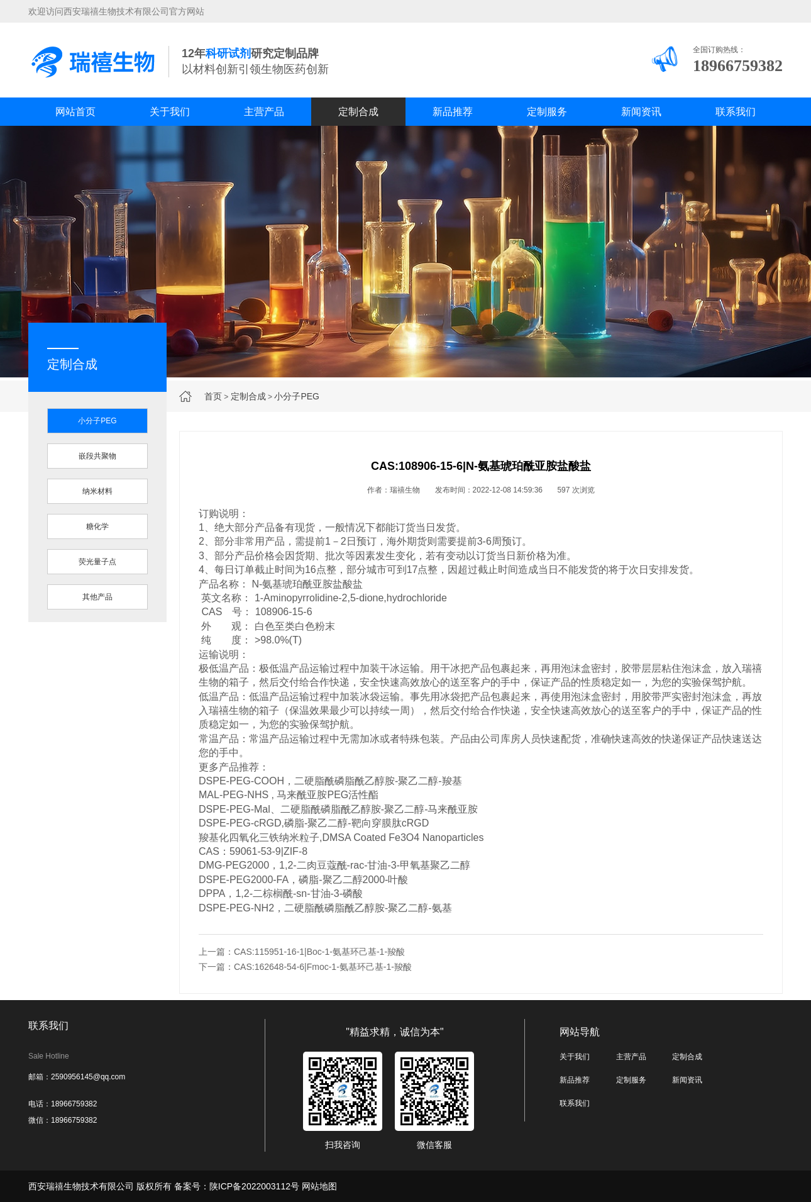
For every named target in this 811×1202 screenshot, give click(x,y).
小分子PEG (296, 396)
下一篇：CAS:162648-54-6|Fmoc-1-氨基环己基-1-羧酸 (305, 967)
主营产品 (264, 111)
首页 (213, 396)
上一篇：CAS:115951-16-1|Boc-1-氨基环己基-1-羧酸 (302, 952)
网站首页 (75, 111)
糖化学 (97, 526)
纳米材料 (97, 491)
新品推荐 (453, 111)
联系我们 (735, 111)
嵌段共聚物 (97, 456)
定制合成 (358, 111)
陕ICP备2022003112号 (254, 1186)
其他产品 (97, 597)
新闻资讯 (641, 111)
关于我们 (170, 111)
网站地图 (319, 1186)
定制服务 (547, 111)
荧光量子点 (97, 561)
